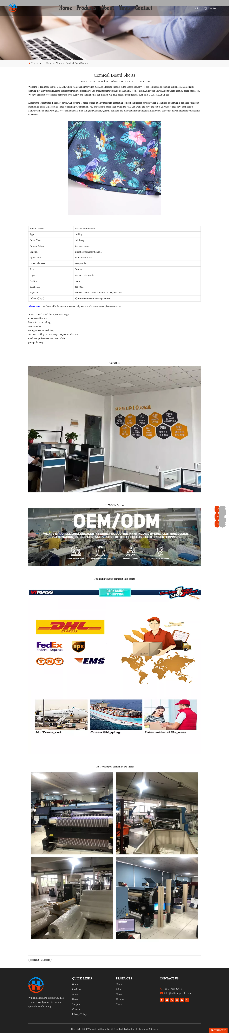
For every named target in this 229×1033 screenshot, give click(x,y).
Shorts (119, 984)
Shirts (119, 994)
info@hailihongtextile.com (177, 993)
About (107, 8)
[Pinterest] (187, 999)
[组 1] (36, 985)
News (125, 8)
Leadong (143, 1029)
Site (148, 81)
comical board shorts (40, 960)
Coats (119, 1004)
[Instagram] (182, 999)
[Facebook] (162, 999)
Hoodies (120, 999)
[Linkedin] (167, 999)
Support (76, 1004)
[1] (114, 33)
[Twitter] (172, 999)
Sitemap (153, 1029)
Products (87, 8)
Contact (144, 8)
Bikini (119, 989)
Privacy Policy (79, 1014)
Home (66, 8)
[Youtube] (177, 999)
